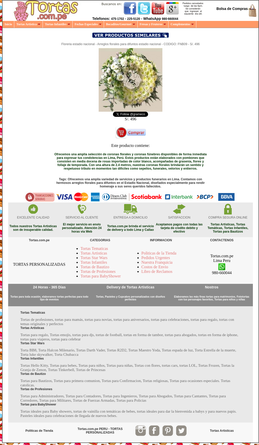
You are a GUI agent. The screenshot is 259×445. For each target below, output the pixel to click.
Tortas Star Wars (94, 258)
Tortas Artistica (28, 24)
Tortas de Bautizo (95, 267)
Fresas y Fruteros (153, 24)
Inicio (8, 24)
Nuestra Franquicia (157, 262)
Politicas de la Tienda (158, 253)
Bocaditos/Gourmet (120, 24)
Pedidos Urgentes (155, 258)
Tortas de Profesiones (98, 271)
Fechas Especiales (88, 24)
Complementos (182, 24)
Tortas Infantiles (57, 24)
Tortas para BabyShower (101, 276)
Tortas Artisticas (94, 253)
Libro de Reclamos (157, 271)
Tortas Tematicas (94, 248)
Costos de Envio (154, 267)
